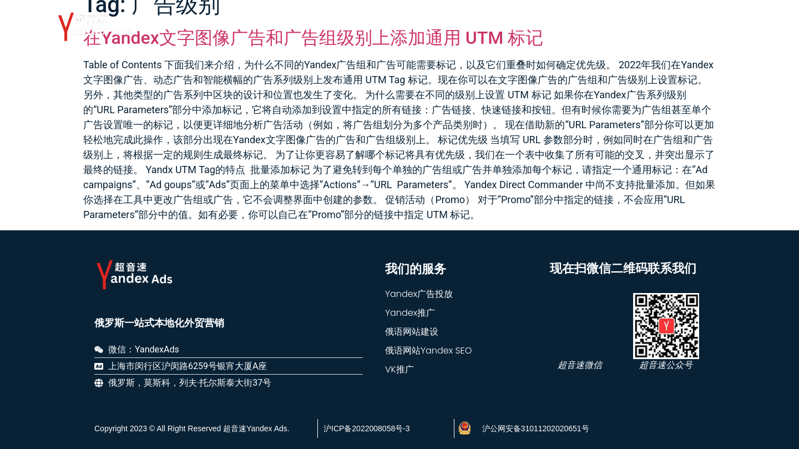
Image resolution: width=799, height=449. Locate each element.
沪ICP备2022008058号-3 (366, 428)
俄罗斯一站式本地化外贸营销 (159, 323)
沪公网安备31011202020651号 (535, 428)
